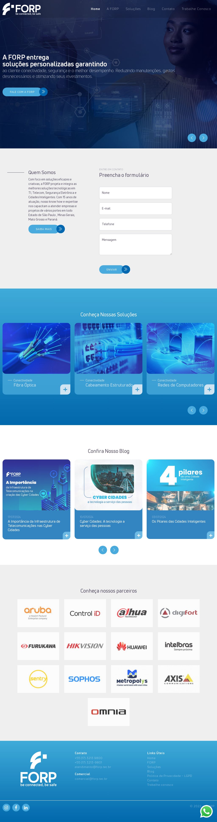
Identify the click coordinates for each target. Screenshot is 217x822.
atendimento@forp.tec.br (93, 767)
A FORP (113, 9)
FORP (151, 762)
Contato (168, 9)
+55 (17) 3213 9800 (89, 758)
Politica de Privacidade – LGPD (169, 776)
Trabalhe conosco (160, 785)
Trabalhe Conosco (196, 9)
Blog (151, 9)
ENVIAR (70, 269)
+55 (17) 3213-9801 (88, 762)
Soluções (133, 9)
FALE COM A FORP (22, 92)
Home (95, 9)
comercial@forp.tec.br (91, 779)
